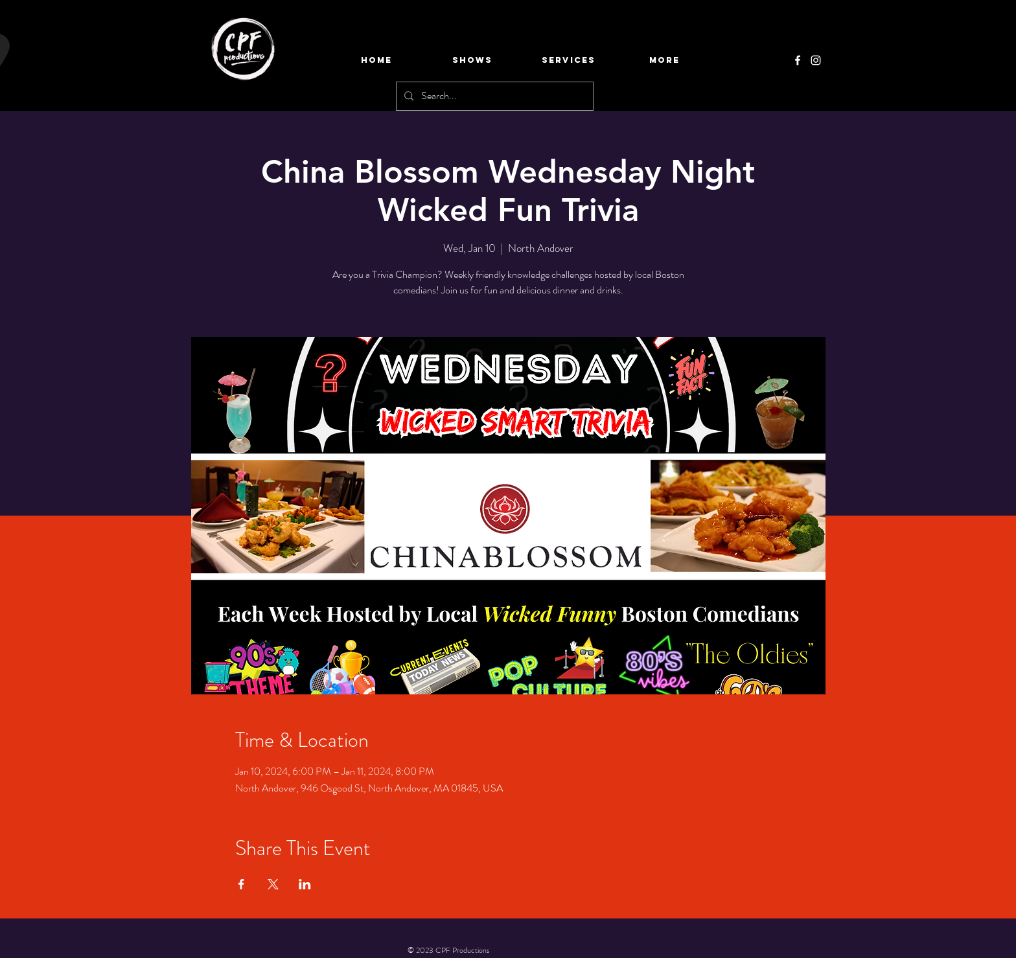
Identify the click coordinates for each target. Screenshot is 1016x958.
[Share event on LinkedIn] (305, 884)
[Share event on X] (273, 884)
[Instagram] (815, 60)
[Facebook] (797, 60)
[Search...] (493, 96)
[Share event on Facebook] (241, 884)
